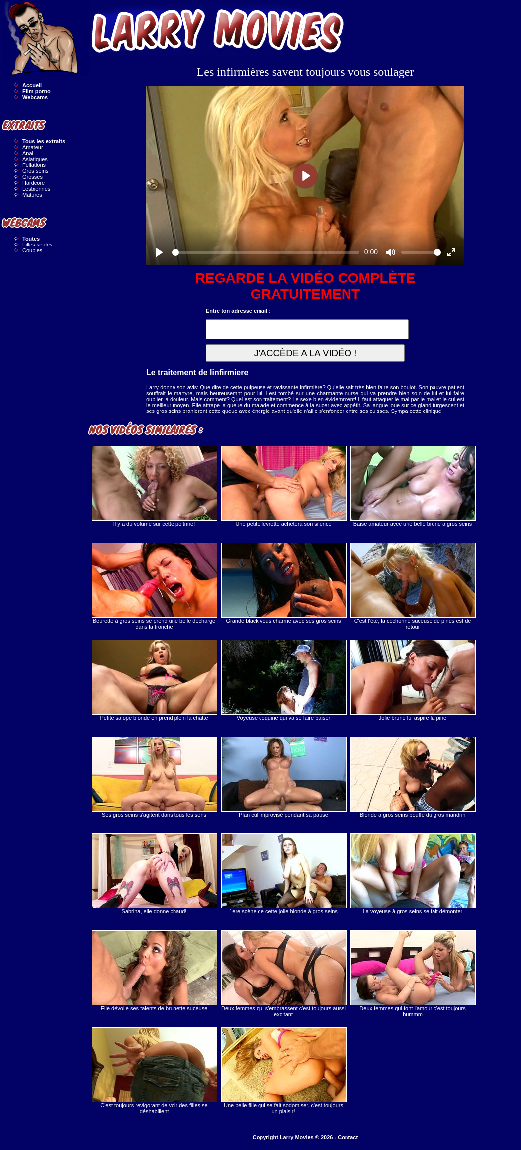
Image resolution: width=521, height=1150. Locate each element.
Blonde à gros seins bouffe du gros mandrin (412, 777)
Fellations (34, 165)
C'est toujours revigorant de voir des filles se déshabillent (154, 1070)
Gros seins (35, 171)
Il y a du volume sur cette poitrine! (154, 486)
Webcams (35, 97)
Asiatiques (35, 159)
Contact (348, 1137)
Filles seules (37, 244)
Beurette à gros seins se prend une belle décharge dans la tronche (154, 586)
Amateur (32, 147)
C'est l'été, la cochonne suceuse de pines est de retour (412, 586)
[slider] (265, 252)
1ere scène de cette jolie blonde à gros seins (283, 873)
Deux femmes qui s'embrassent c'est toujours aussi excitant (283, 973)
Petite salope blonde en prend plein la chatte (154, 680)
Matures (32, 195)
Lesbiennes (36, 189)
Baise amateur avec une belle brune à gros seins (412, 486)
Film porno (36, 91)
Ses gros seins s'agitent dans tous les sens (154, 777)
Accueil (32, 85)
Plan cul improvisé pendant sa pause (283, 777)
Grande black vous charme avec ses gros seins (283, 583)
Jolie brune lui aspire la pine (412, 680)
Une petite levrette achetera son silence (283, 486)
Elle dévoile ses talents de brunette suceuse (154, 970)
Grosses (32, 177)
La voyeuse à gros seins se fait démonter (412, 873)
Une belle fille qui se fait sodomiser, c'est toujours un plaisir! (283, 1070)
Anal (27, 153)
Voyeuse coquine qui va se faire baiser (283, 680)
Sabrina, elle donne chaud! (154, 873)
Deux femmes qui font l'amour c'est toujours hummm (412, 973)
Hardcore (33, 183)
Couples (32, 250)
